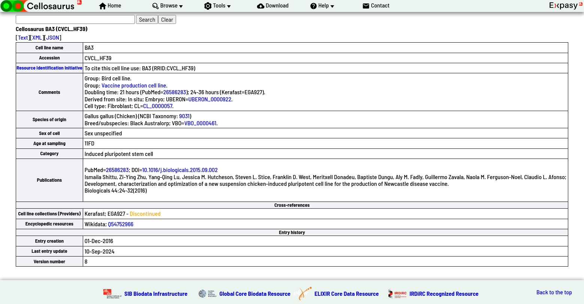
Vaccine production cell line (134, 85)
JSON (52, 37)
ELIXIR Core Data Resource (347, 293)
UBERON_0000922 (210, 98)
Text (23, 37)
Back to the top (554, 292)
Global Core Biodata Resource (255, 293)
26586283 (174, 91)
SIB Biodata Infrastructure (155, 293)
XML (37, 37)
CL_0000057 (157, 105)
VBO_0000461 (200, 122)
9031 (184, 115)
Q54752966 (120, 223)
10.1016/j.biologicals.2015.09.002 (180, 169)
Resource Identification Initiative (49, 68)
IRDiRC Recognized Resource (443, 293)
